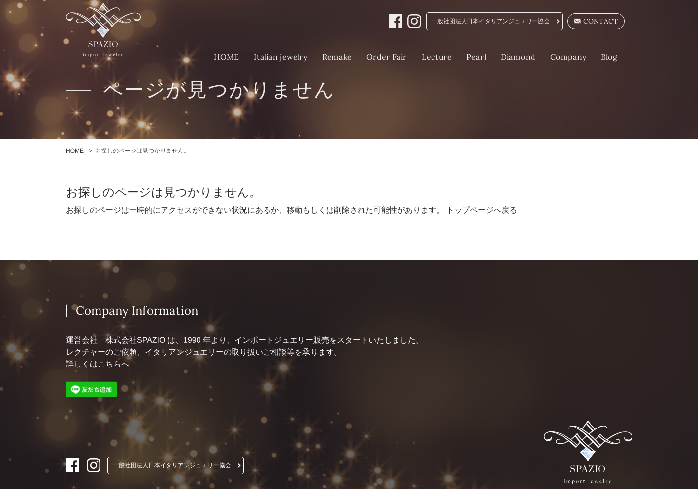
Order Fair (386, 56)
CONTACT (596, 21)
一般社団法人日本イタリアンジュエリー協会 (491, 21)
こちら (109, 364)
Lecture (436, 56)
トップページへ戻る (481, 210)
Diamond (517, 56)
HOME (225, 56)
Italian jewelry (280, 56)
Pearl (476, 56)
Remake (336, 56)
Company (568, 56)
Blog (608, 56)
